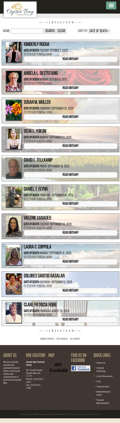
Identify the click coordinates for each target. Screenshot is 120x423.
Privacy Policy (79, 414)
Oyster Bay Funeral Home (38, 54)
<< (40, 22)
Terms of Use (94, 414)
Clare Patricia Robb (40, 305)
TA (69, 414)
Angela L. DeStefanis (41, 73)
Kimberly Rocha (36, 44)
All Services (75, 339)
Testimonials (102, 386)
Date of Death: (31, 51)
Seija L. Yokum (35, 131)
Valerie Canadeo (37, 218)
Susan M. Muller (37, 102)
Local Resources (104, 376)
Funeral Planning (100, 369)
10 (72, 22)
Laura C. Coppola (37, 247)
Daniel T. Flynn (36, 189)
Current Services (47, 339)
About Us (100, 362)
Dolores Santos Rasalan (44, 276)
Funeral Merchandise (102, 401)
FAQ (98, 381)
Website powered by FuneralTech (50, 414)
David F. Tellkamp (38, 160)
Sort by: (83, 31)
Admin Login (26, 414)
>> (79, 22)
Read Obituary (70, 59)
